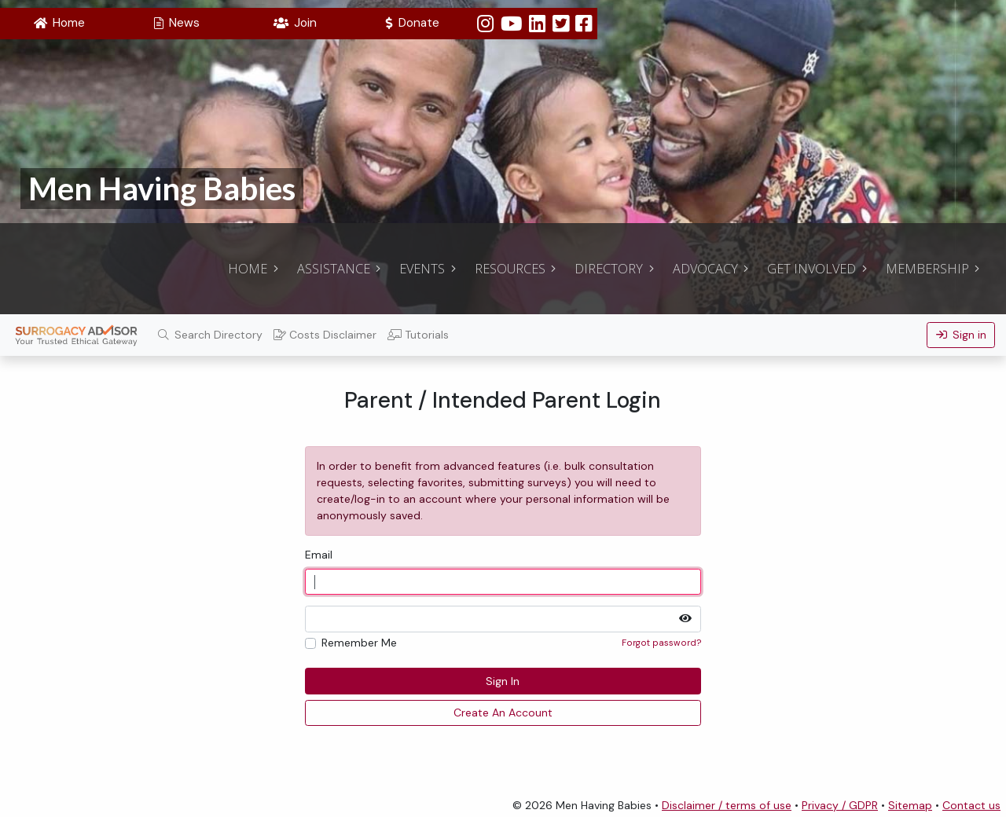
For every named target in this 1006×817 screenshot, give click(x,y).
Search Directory (210, 335)
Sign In (503, 681)
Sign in (961, 335)
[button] (59, 23)
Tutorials (418, 335)
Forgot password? (661, 642)
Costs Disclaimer (325, 335)
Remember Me (359, 643)
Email (318, 555)
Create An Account (503, 712)
